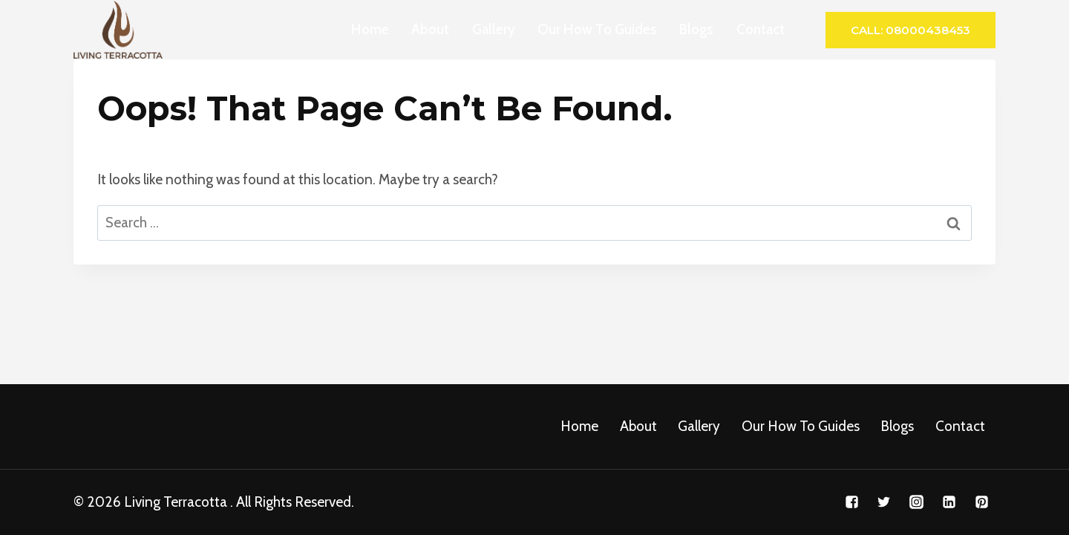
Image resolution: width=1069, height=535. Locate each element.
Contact (760, 29)
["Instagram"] (917, 502)
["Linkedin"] (949, 502)
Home (370, 29)
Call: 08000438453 (910, 30)
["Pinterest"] (981, 502)
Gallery (493, 29)
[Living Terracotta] (118, 30)
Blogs (696, 29)
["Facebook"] (851, 502)
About (430, 29)
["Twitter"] (884, 502)
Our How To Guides (597, 29)
